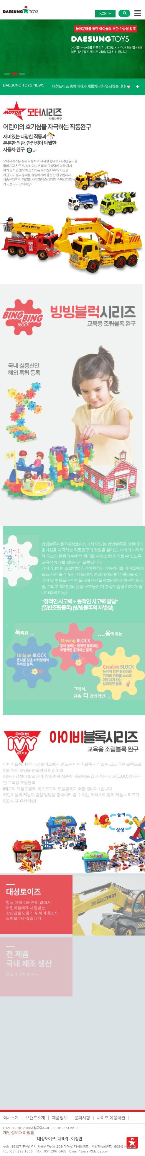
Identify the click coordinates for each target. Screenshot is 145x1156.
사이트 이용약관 (111, 1117)
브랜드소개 (35, 1117)
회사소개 (11, 1117)
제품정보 (59, 1117)
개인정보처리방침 (18, 1132)
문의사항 (82, 1117)
